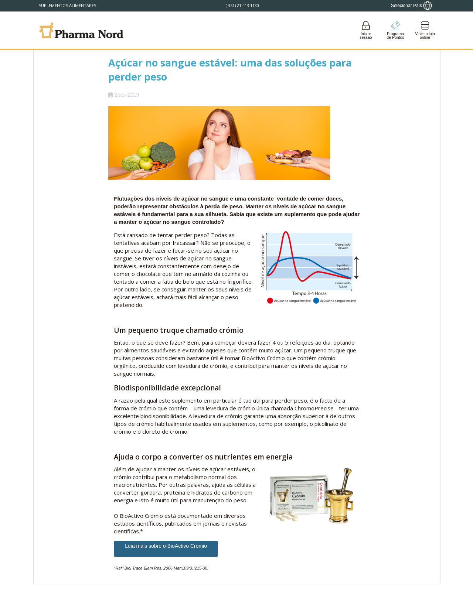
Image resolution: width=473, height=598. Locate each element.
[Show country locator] (411, 5)
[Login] (366, 30)
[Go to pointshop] (395, 30)
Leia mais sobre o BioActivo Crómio (166, 546)
